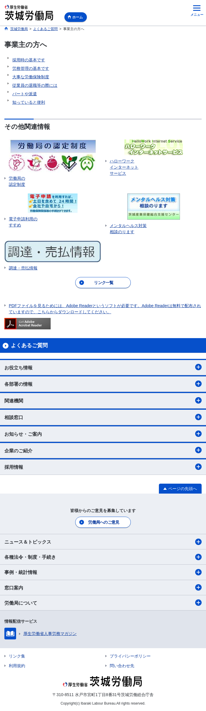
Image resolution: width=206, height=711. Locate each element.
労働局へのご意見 (103, 522)
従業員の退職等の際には (34, 85)
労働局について (103, 602)
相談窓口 (103, 417)
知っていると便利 (28, 102)
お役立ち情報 (103, 367)
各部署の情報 (103, 383)
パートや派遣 (24, 93)
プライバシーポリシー (130, 656)
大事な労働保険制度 (30, 77)
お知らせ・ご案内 (103, 433)
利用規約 (17, 665)
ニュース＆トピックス (103, 542)
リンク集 (17, 656)
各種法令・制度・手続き (103, 557)
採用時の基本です (28, 60)
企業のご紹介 (103, 450)
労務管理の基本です (30, 68)
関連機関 (103, 400)
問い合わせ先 (122, 665)
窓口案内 (103, 587)
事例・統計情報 (103, 572)
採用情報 (103, 466)
